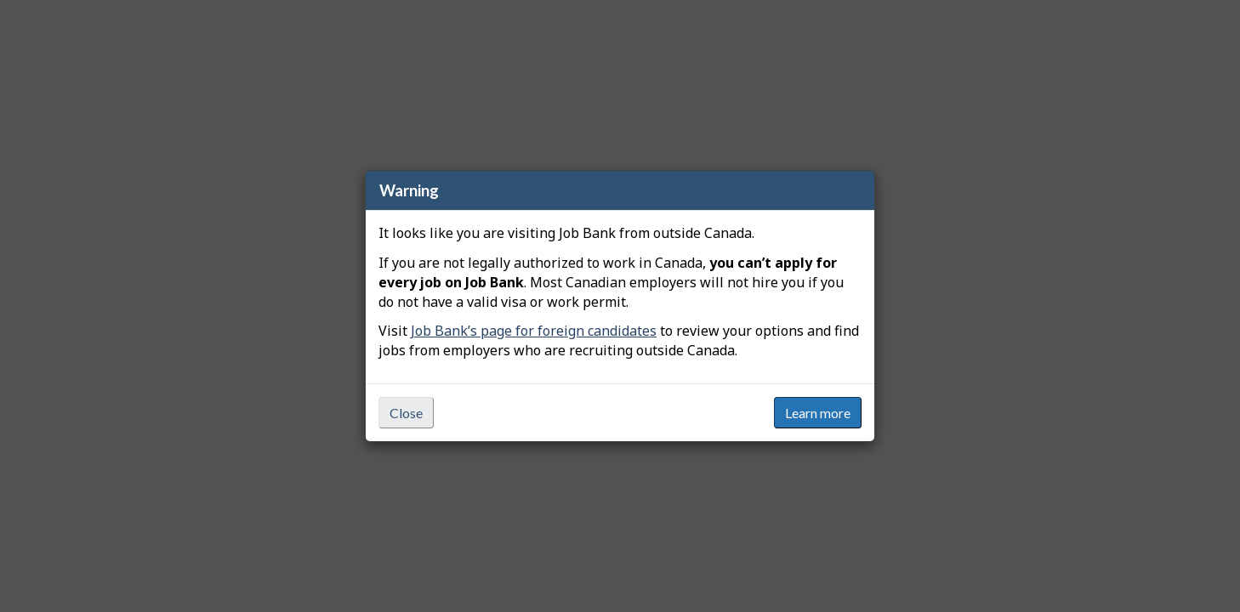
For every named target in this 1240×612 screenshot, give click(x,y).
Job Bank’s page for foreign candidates (534, 330)
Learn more (817, 413)
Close (406, 413)
